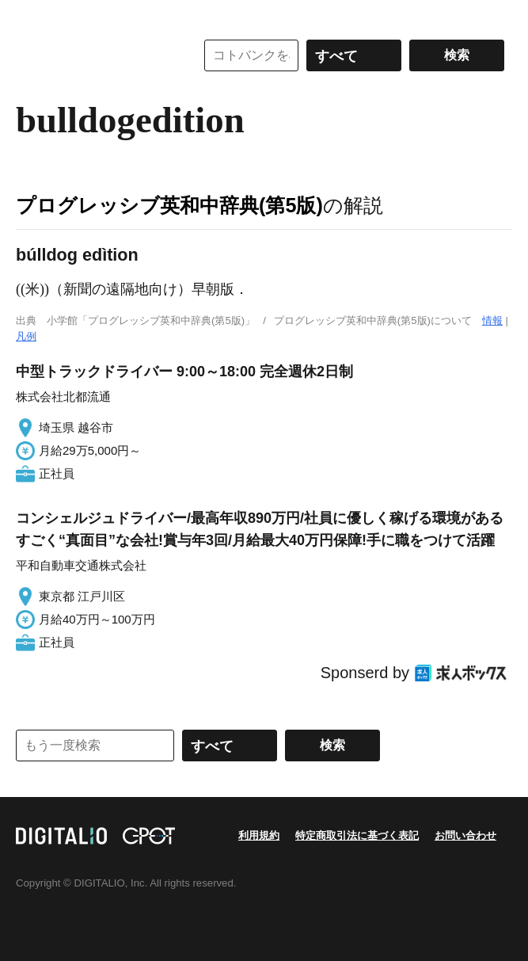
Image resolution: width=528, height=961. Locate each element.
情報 (492, 320)
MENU (31, 16)
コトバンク (94, 55)
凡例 (26, 336)
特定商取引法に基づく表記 (357, 835)
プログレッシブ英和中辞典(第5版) (169, 205)
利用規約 (258, 835)
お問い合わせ (465, 835)
